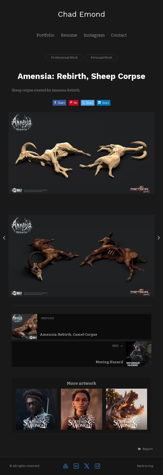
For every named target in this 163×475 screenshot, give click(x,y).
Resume (69, 35)
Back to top (145, 466)
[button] (145, 449)
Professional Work (64, 57)
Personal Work (101, 57)
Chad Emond (81, 14)
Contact (119, 35)
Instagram (94, 35)
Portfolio (46, 35)
